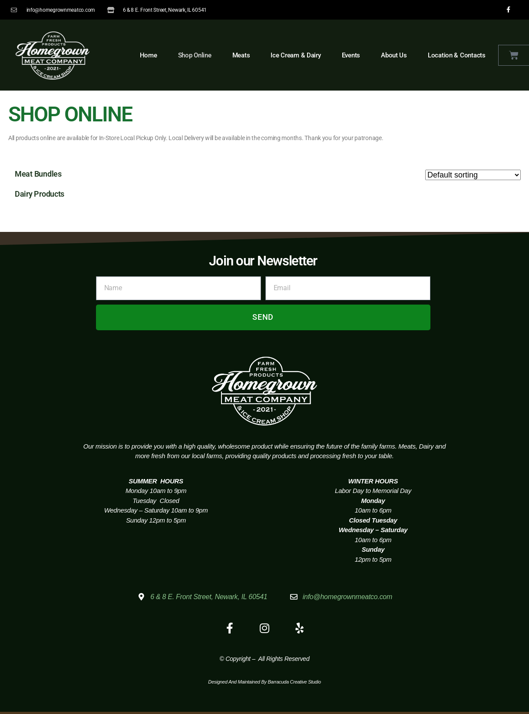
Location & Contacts (457, 55)
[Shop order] (473, 175)
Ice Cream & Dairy (296, 55)
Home (148, 55)
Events (351, 55)
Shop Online (195, 55)
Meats (241, 55)
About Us (394, 55)
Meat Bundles (38, 173)
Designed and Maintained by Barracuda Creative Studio (264, 681)
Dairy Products (39, 193)
